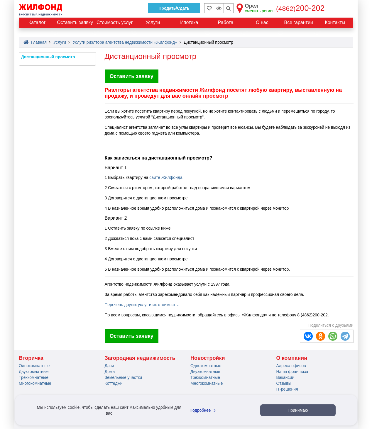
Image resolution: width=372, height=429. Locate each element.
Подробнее (203, 410)
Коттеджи (114, 383)
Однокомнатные (34, 365)
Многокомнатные (35, 383)
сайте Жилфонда (165, 177)
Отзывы (283, 383)
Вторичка (31, 358)
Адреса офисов (291, 365)
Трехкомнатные (33, 377)
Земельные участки (123, 377)
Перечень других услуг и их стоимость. (142, 304)
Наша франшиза (292, 371)
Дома (110, 371)
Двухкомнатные (34, 371)
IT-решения (287, 389)
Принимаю (298, 410)
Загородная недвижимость (140, 358)
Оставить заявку (131, 76)
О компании (291, 358)
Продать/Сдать (173, 8)
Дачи (109, 365)
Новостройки (207, 358)
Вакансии (285, 377)
